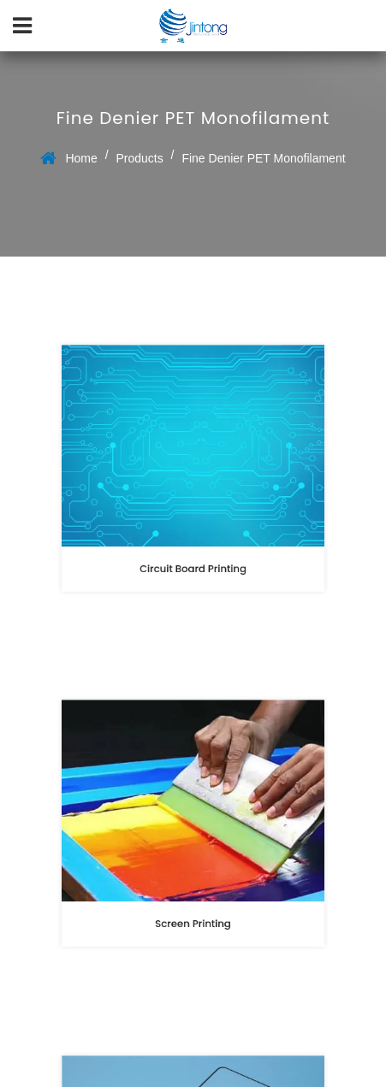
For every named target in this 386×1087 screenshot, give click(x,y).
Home (81, 158)
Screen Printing (193, 918)
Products (139, 158)
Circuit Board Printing (193, 563)
